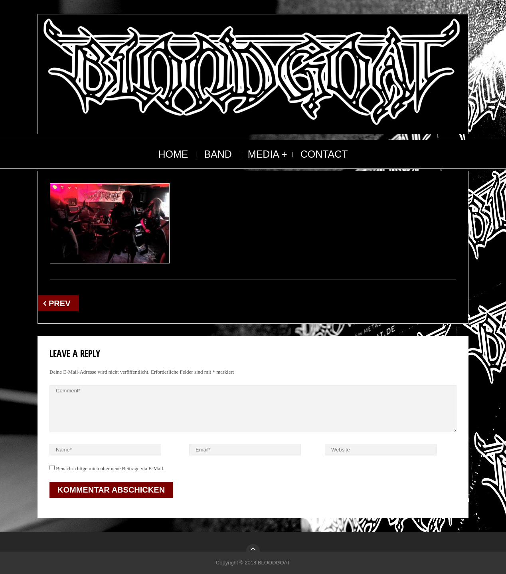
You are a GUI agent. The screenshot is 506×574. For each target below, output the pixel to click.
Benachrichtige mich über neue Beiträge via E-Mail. (110, 468)
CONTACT (324, 154)
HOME (173, 154)
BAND (217, 154)
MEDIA (263, 154)
